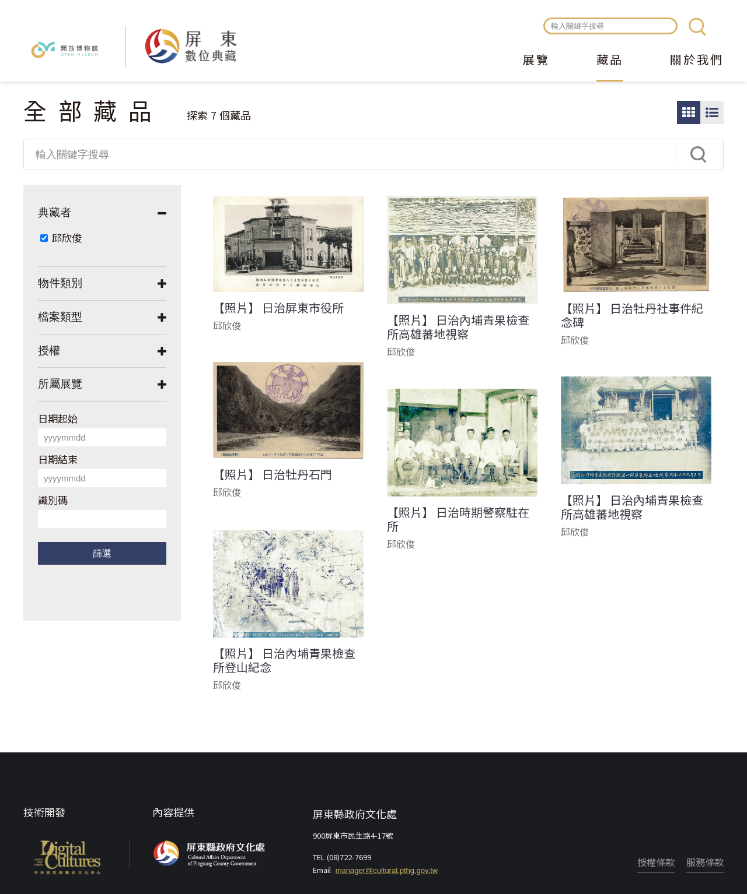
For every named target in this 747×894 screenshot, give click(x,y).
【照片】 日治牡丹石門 (272, 474)
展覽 (536, 61)
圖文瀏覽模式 (712, 112)
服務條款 (705, 862)
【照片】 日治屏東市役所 (278, 308)
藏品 (609, 61)
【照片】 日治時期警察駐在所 (458, 519)
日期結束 (58, 459)
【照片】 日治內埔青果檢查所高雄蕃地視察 (458, 327)
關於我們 (697, 61)
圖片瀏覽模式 (688, 112)
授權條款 (656, 862)
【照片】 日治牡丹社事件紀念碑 (632, 315)
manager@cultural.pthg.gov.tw (387, 870)
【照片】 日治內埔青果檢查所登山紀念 (284, 660)
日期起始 (58, 418)
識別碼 (53, 499)
